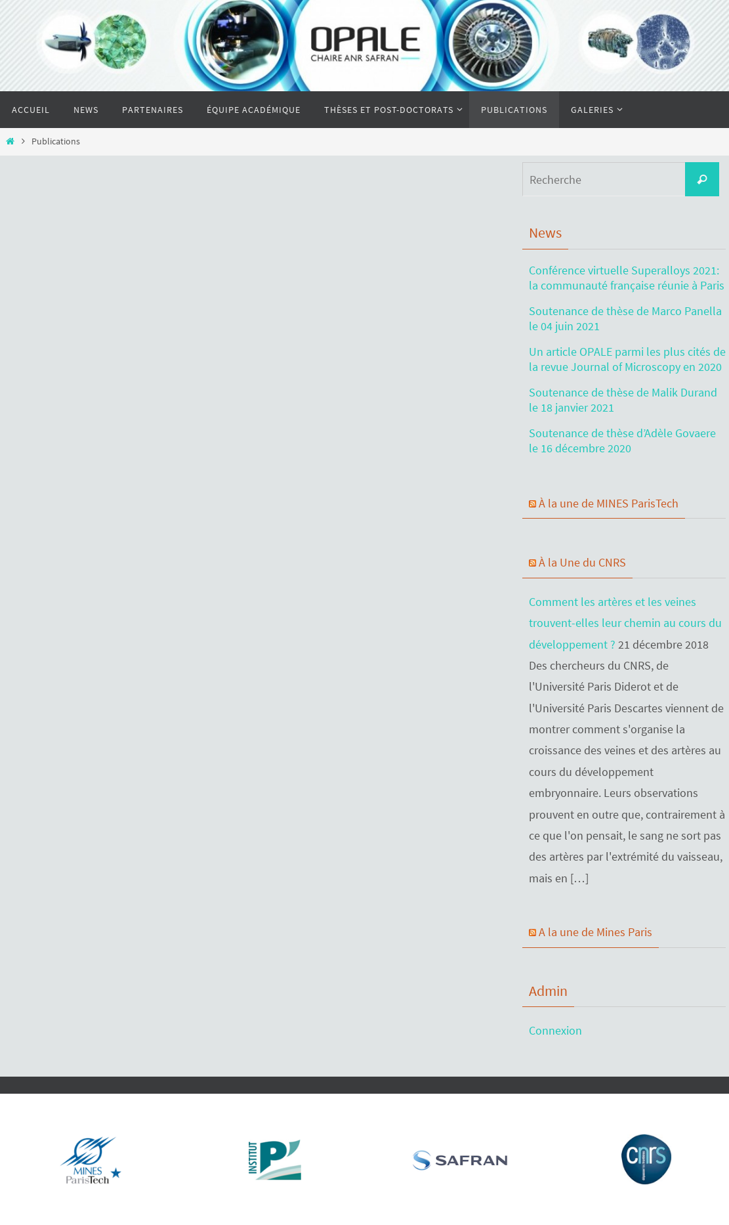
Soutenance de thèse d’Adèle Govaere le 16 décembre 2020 (622, 440)
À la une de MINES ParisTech (608, 503)
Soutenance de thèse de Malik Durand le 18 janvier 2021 (623, 400)
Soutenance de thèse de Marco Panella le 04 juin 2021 (625, 318)
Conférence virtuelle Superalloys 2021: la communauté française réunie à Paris (626, 278)
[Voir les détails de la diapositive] (89, 1159)
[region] (85, 1156)
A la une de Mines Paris (595, 931)
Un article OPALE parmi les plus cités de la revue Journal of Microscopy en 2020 (627, 359)
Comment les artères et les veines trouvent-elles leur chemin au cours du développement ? (625, 623)
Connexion (555, 1030)
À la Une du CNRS (582, 562)
